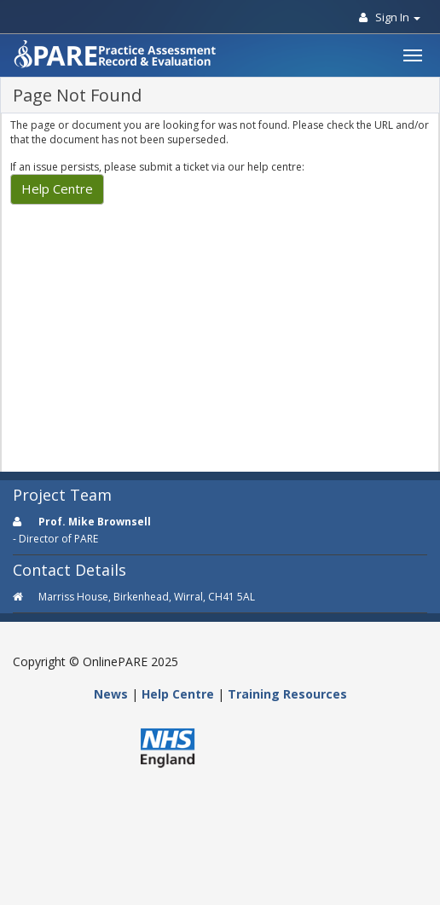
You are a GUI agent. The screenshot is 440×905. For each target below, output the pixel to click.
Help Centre (57, 188)
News (111, 694)
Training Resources (287, 694)
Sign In (389, 17)
